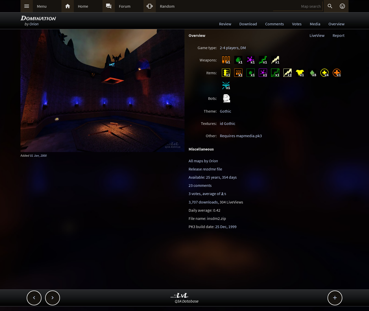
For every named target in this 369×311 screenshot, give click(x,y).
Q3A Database (187, 301)
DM (243, 47)
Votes (297, 23)
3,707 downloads (203, 202)
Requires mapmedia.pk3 (241, 135)
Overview (336, 23)
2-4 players (229, 47)
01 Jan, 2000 (38, 155)
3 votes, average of (207, 193)
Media (315, 23)
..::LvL (179, 295)
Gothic (225, 111)
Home (83, 6)
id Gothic (227, 123)
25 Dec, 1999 (226, 226)
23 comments (200, 185)
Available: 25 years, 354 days (213, 177)
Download (248, 23)
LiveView (317, 35)
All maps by (203, 160)
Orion (33, 23)
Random (167, 6)
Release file (205, 168)
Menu (42, 6)
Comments (274, 23)
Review (225, 23)
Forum (124, 6)
